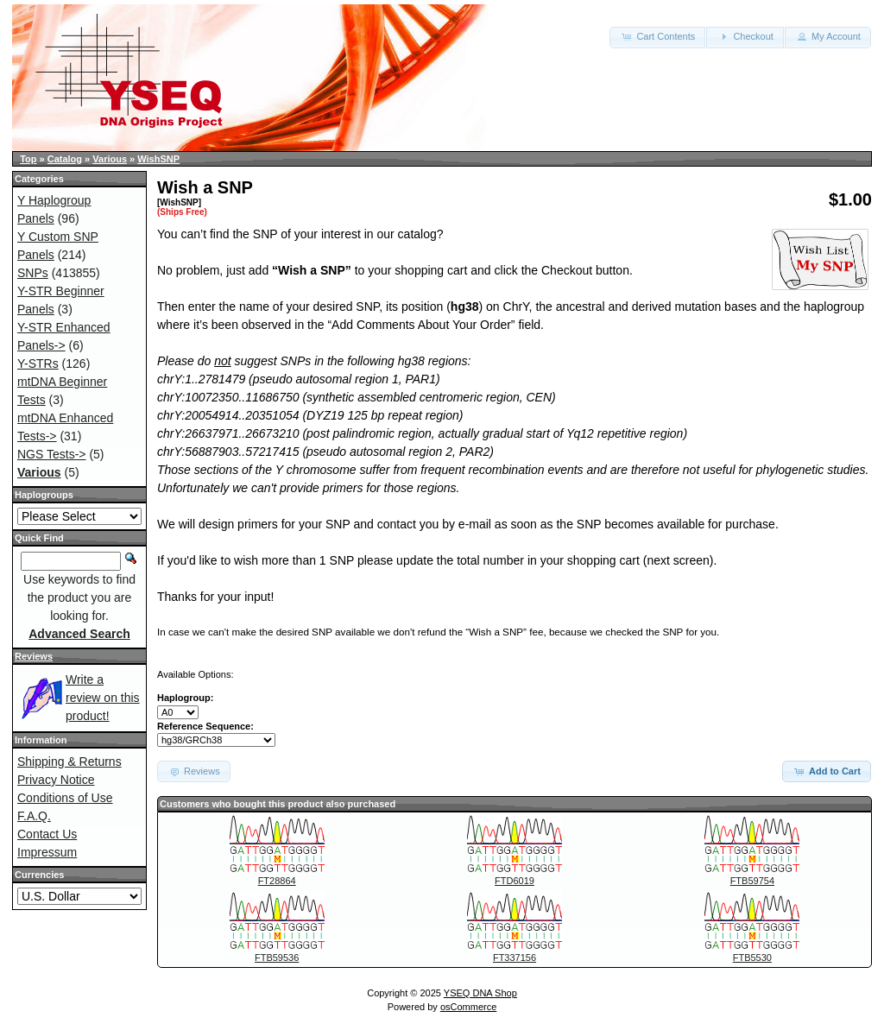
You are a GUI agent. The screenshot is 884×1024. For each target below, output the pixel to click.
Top (28, 159)
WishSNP (158, 159)
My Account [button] (828, 36)
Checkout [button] (745, 36)
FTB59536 (277, 957)
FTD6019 (514, 880)
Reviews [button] (193, 771)
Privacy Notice (55, 780)
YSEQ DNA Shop (480, 993)
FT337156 (514, 957)
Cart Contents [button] (657, 36)
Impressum (47, 852)
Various (109, 159)
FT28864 (277, 880)
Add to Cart (826, 771)
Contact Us (47, 834)
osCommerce (468, 1007)
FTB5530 (752, 957)
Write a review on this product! (103, 698)
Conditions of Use (65, 798)
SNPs (32, 273)
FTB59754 (752, 880)
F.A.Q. (34, 816)
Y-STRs (38, 363)
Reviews (34, 656)
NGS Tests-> (51, 454)
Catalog (64, 159)
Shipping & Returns (69, 761)
